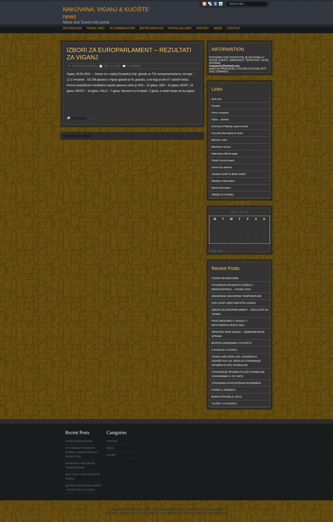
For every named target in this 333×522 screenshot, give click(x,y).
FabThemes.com (218, 513)
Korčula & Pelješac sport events (229, 126)
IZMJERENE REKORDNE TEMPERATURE (236, 296)
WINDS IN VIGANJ (222, 194)
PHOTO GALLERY (180, 28)
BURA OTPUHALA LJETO (226, 396)
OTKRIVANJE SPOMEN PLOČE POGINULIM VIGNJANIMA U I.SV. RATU (237, 374)
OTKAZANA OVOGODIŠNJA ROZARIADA (236, 383)
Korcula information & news (227, 133)
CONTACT (233, 28)
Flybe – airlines (220, 119)
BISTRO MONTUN (151, 28)
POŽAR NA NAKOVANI (225, 278)
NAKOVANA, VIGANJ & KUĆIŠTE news (106, 13)
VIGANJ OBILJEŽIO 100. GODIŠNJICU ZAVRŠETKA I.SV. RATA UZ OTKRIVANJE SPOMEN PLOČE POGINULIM (236, 361)
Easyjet (215, 105)
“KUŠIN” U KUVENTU (224, 403)
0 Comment (134, 66)
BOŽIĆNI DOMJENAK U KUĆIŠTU (231, 343)
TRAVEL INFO (95, 28)
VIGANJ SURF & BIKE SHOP (228, 174)
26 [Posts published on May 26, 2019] (264, 236)
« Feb (212, 250)
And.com (216, 99)
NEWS (218, 28)
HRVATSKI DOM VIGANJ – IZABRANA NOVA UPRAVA (237, 334)
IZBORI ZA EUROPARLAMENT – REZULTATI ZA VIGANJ (239, 311)
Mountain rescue (221, 146)
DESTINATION (72, 28)
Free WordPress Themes (176, 513)
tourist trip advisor (221, 167)
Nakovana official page (224, 153)
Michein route (219, 140)
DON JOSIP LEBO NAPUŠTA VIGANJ (233, 303)
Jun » (221, 250)
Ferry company (220, 112)
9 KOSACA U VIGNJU (224, 349)
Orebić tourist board (222, 160)
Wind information (221, 187)
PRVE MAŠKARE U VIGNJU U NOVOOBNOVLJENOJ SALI (229, 322)
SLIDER (111, 454)
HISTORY (202, 28)
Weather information (223, 180)
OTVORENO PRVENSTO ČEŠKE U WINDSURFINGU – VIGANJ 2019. (232, 287)
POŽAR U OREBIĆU (223, 389)
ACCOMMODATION (122, 28)
